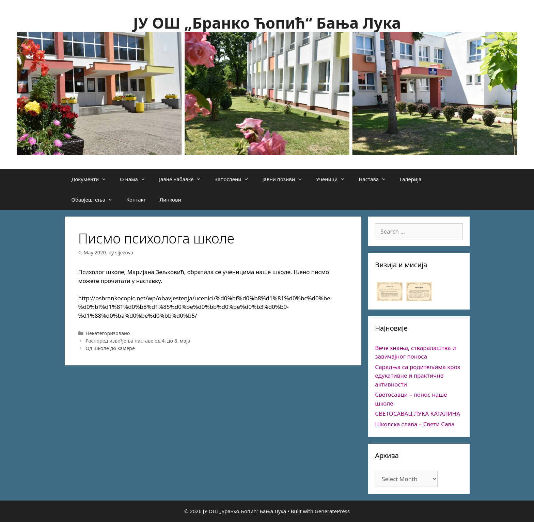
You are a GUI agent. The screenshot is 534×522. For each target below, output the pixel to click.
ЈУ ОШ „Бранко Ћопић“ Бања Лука (267, 22)
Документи (92, 179)
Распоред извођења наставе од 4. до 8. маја (137, 340)
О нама (136, 179)
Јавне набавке (183, 179)
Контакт (136, 199)
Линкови (170, 199)
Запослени (235, 179)
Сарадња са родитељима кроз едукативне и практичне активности (417, 375)
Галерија (410, 179)
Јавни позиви (285, 179)
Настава (376, 179)
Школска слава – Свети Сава (414, 424)
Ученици (334, 179)
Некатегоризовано (107, 333)
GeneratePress (332, 511)
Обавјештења (96, 199)
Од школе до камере (110, 348)
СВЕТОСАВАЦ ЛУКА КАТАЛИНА (417, 413)
